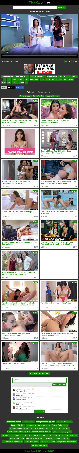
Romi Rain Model (21, 76)
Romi (4, 82)
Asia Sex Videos (28, 422)
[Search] (35, 7)
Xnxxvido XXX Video (42, 428)
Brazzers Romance (52, 96)
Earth (22, 82)
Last (8, 82)
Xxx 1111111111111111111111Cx (14, 435)
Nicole (48, 79)
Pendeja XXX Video (53, 438)
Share (4, 87)
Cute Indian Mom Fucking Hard (18, 432)
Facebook (20, 87)
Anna (14, 79)
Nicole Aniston (7, 76)
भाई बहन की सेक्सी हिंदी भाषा (45, 422)
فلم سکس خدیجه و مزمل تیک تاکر (38, 425)
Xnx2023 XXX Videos (39, 445)
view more (39, 411)
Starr (65, 79)
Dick (60, 76)
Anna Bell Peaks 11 (37, 76)
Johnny (20, 79)
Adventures (34, 79)
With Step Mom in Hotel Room (40, 435)
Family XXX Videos (31, 442)
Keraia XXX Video (17, 425)
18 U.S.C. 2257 (48, 451)
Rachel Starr (52, 76)
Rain (42, 79)
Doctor (74, 76)
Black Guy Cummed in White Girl (65, 435)
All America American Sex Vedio (21, 428)
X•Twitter (11, 87)
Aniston (15, 82)
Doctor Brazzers (25, 96)
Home (27, 451)
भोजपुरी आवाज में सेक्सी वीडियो (66, 442)
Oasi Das (65, 438)
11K (67, 61)
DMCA (38, 451)
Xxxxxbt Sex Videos (47, 442)
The (9, 79)
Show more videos (39, 373)
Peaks (71, 79)
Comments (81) (45, 92)
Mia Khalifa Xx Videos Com (13, 442)
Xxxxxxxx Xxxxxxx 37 (64, 422)
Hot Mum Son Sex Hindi (60, 428)
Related (30, 92)
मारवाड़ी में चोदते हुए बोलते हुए (41, 432)
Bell (60, 79)
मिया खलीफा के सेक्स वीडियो (35, 438)
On (5, 79)
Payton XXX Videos (17, 438)
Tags (33, 451)
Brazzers (67, 76)
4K (75, 61)
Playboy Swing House (60, 425)
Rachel (54, 79)
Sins (26, 79)
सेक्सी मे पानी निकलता (14, 422)
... (26, 82)
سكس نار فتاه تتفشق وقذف (62, 432)
